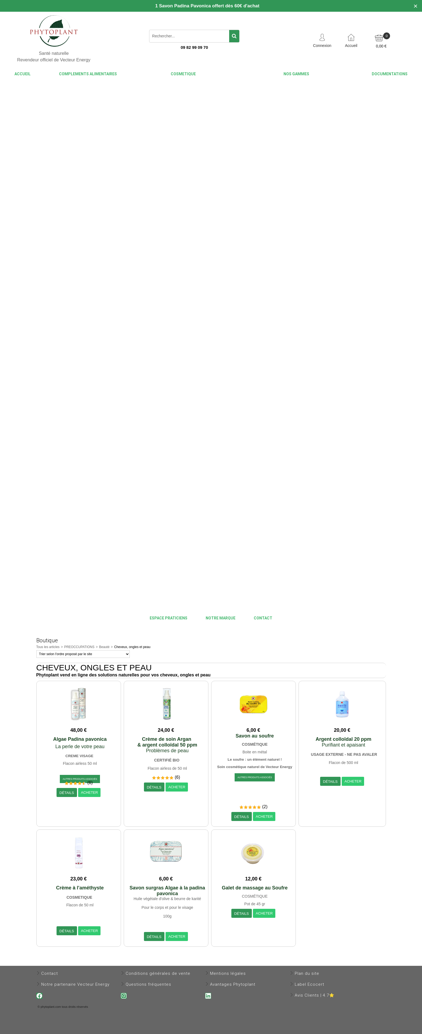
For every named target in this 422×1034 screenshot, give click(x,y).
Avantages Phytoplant (232, 984)
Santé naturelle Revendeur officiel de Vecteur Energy (53, 56)
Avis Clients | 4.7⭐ (315, 995)
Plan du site (307, 973)
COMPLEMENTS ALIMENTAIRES (88, 74)
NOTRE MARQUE (220, 618)
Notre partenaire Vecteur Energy (75, 984)
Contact (49, 973)
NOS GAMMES (296, 74)
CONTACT (263, 618)
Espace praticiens (168, 618)
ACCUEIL (22, 74)
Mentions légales (228, 973)
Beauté (104, 647)
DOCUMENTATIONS (390, 74)
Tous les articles (48, 647)
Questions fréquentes (148, 984)
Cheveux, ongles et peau (132, 647)
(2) (265, 806)
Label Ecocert (309, 984)
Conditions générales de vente (158, 973)
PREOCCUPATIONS (79, 647)
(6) (90, 782)
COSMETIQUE (183, 74)
